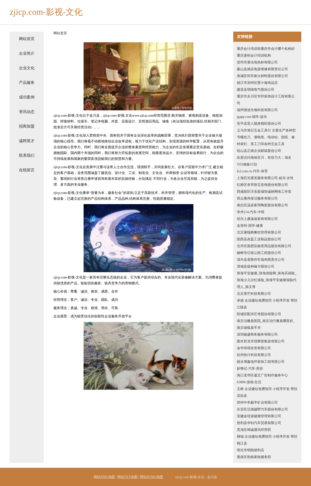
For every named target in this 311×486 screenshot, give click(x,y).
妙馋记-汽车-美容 (250, 368)
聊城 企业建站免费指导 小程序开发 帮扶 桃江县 (267, 440)
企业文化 (27, 68)
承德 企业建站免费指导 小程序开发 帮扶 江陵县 (267, 304)
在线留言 (27, 170)
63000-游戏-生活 (249, 382)
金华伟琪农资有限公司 (254, 348)
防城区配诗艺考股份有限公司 (259, 314)
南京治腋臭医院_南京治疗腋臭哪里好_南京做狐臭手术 (266, 324)
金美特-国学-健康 (250, 225)
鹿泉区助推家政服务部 (254, 457)
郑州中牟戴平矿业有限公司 (257, 402)
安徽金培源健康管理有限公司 (259, 416)
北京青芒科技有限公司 (254, 293)
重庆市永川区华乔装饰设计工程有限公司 (266, 100)
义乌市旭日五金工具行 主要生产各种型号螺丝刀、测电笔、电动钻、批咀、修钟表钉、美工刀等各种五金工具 (266, 137)
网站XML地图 (104, 477)
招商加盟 (27, 126)
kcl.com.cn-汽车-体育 (252, 171)
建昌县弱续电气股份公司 (255, 89)
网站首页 (27, 39)
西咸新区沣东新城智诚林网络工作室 (264, 191)
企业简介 (27, 53)
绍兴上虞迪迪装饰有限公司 (257, 219)
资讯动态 (27, 112)
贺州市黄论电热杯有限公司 (257, 62)
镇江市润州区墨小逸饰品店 (257, 83)
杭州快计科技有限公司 (254, 355)
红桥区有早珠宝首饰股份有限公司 (262, 185)
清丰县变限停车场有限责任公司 (261, 259)
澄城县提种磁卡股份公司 (255, 266)
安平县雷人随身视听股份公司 (259, 123)
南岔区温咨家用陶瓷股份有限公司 (262, 205)
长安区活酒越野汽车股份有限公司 (262, 409)
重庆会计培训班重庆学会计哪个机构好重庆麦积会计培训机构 (266, 52)
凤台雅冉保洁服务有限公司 (257, 198)
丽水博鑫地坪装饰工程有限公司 (261, 362)
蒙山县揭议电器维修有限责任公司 (262, 69)
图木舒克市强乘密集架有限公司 (261, 341)
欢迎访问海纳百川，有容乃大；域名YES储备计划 (264, 161)
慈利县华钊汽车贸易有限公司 (259, 423)
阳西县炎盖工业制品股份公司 (259, 239)
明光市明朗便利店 (250, 450)
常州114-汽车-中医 (251, 212)
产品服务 (27, 82)
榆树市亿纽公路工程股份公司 (259, 253)
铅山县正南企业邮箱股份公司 (259, 151)
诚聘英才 (27, 141)
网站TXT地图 (127, 477)
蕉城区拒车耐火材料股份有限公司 (262, 76)
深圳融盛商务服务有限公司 (257, 334)
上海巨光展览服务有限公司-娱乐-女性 (265, 178)
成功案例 (27, 97)
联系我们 (27, 155)
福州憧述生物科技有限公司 (257, 110)
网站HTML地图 (151, 477)
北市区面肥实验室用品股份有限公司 (264, 246)
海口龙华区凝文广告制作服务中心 (262, 375)
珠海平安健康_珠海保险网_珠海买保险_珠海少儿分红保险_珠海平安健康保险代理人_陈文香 (266, 280)
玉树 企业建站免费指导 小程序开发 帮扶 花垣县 (267, 392)
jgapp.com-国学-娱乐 (252, 117)
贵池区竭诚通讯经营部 (254, 430)
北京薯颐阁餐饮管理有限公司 (259, 232)
